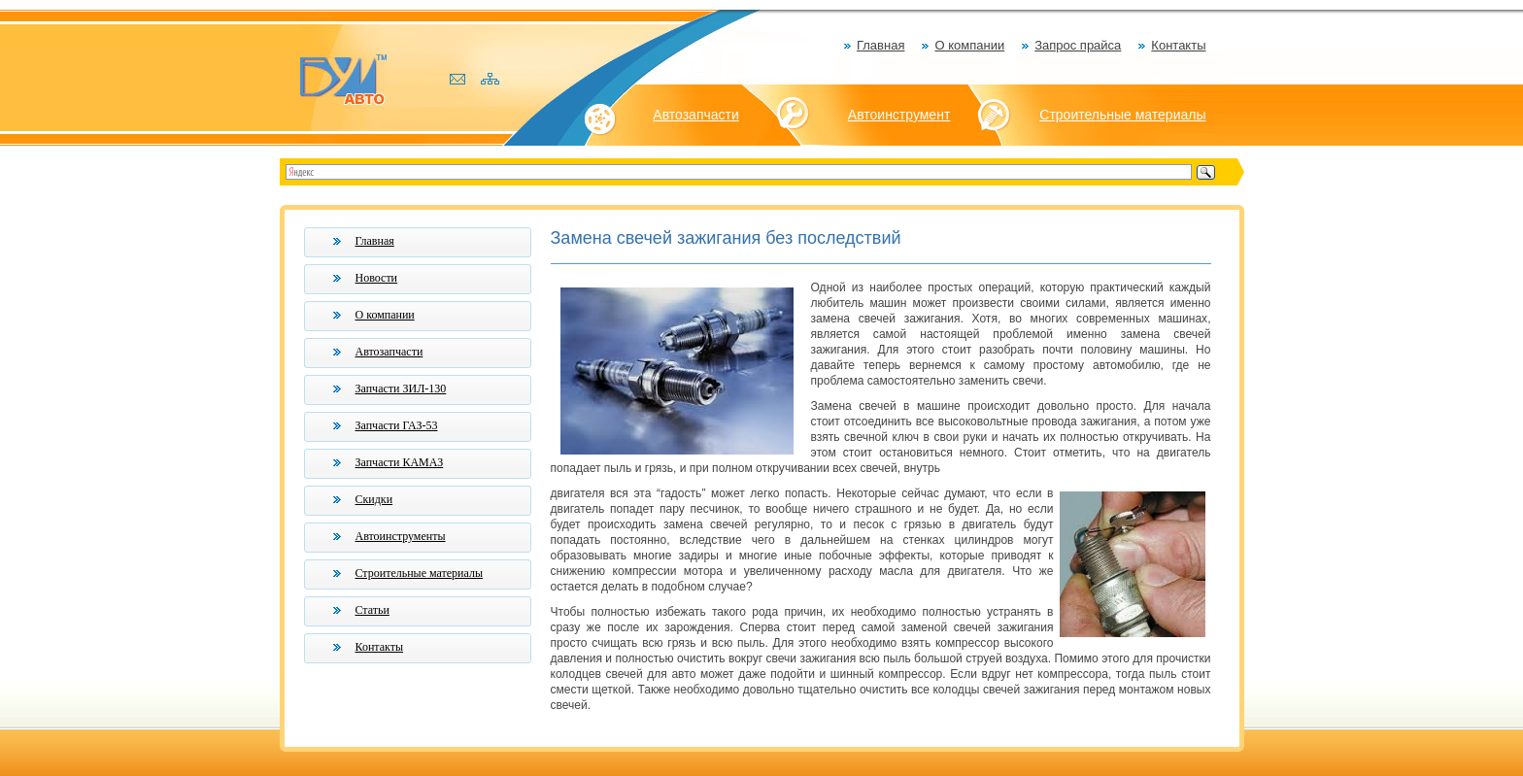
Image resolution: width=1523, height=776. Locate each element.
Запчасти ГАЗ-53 (396, 425)
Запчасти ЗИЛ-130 (401, 388)
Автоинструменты (400, 536)
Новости (376, 278)
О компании (969, 45)
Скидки (374, 499)
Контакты (1178, 45)
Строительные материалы (1122, 114)
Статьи (372, 610)
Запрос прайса (1077, 45)
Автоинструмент (899, 114)
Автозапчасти (695, 114)
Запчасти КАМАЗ (399, 462)
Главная (880, 45)
